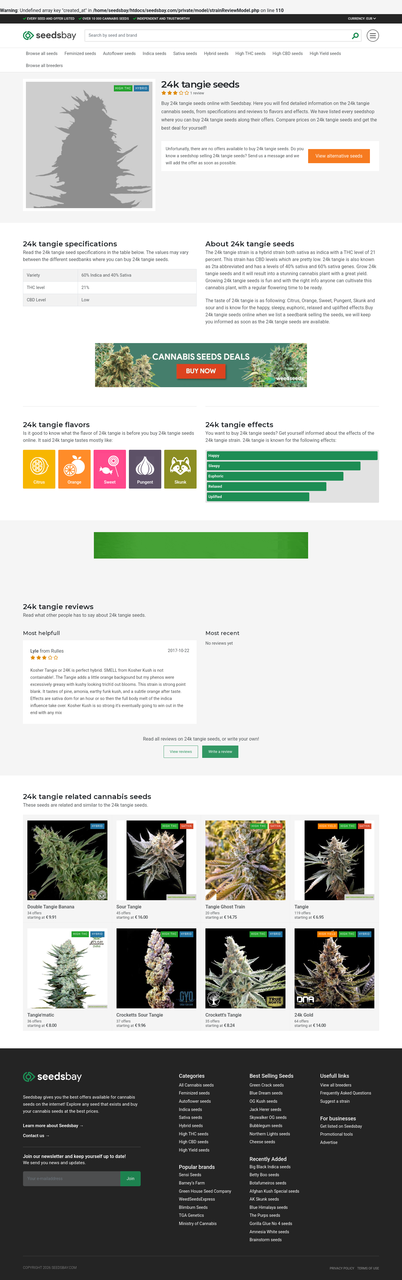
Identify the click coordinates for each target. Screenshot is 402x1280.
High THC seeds (193, 1134)
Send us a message (266, 155)
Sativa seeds (190, 1117)
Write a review (220, 751)
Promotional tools (336, 1134)
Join (130, 1178)
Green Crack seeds (267, 1085)
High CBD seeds (193, 1141)
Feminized (79, 53)
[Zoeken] (355, 35)
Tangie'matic (40, 1015)
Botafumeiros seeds (268, 1183)
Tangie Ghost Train (225, 907)
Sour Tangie (129, 907)
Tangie (302, 907)
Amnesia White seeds (269, 1231)
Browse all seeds (41, 53)
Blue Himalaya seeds (269, 1207)
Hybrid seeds (191, 1125)
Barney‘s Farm (192, 1183)
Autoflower (118, 53)
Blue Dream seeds (266, 1093)
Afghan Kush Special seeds (274, 1191)
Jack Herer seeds (265, 1109)
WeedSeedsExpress (197, 1199)
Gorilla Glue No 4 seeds (271, 1223)
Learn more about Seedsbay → (53, 1125)
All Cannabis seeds (196, 1085)
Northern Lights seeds (270, 1134)
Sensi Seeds (190, 1174)
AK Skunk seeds (264, 1199)
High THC (246, 53)
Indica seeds (190, 1109)
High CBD (282, 53)
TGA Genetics (191, 1215)
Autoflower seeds (195, 1101)
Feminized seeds (194, 1093)
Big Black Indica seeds (270, 1166)
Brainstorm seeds (266, 1239)
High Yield (319, 53)
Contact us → (36, 1135)
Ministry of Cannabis (198, 1223)
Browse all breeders (44, 64)
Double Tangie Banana (50, 907)
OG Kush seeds (264, 1101)
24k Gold (304, 1015)
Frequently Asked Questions (345, 1093)
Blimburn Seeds (193, 1207)
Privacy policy (338, 1268)
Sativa (182, 53)
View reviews (181, 751)
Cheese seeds (262, 1141)
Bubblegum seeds (266, 1125)
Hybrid (213, 53)
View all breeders (335, 1085)
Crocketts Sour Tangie (140, 1015)
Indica (151, 53)
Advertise (329, 1142)
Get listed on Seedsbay (341, 1126)
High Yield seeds (194, 1150)
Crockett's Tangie (223, 1015)
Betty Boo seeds (264, 1174)
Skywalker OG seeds (268, 1117)
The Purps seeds (265, 1215)
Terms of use (367, 1268)
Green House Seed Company (205, 1191)
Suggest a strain (335, 1101)
